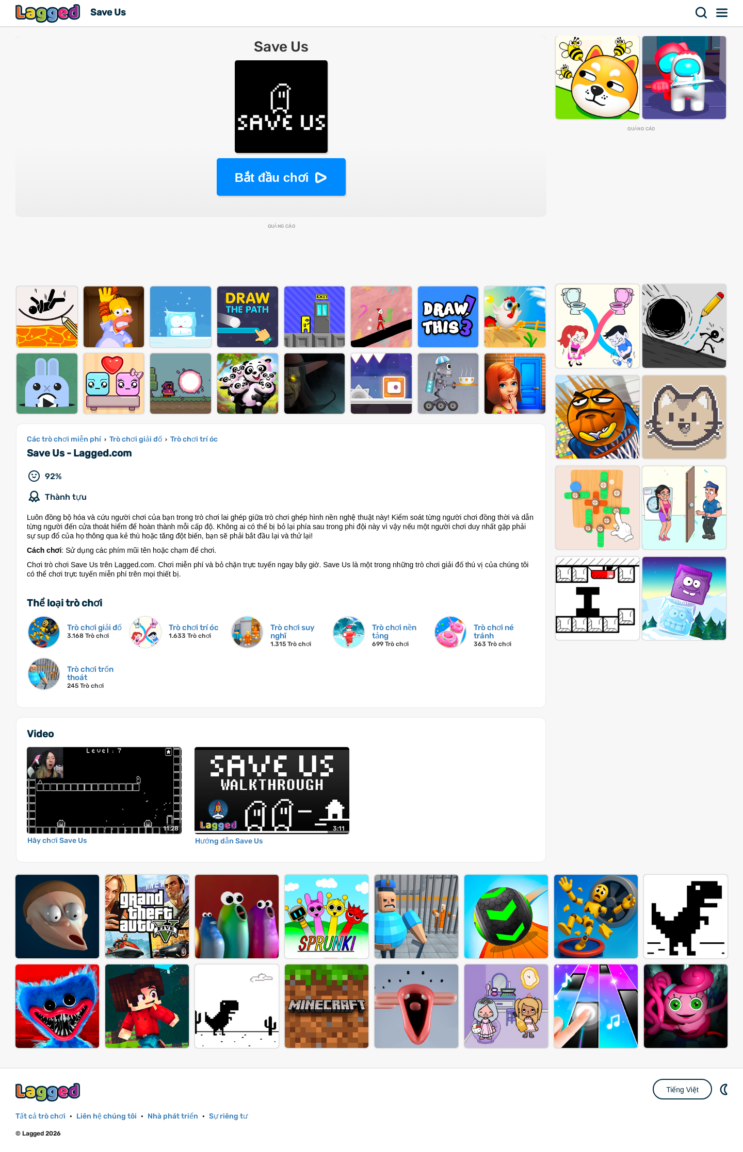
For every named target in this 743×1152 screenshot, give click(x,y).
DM (725, 1089)
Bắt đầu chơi (272, 177)
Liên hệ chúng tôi (106, 1116)
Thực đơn (722, 13)
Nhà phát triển (173, 1116)
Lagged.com (49, 1092)
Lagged (49, 13)
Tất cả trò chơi (40, 1116)
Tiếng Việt (682, 1090)
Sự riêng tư (228, 1116)
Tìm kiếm (701, 13)
